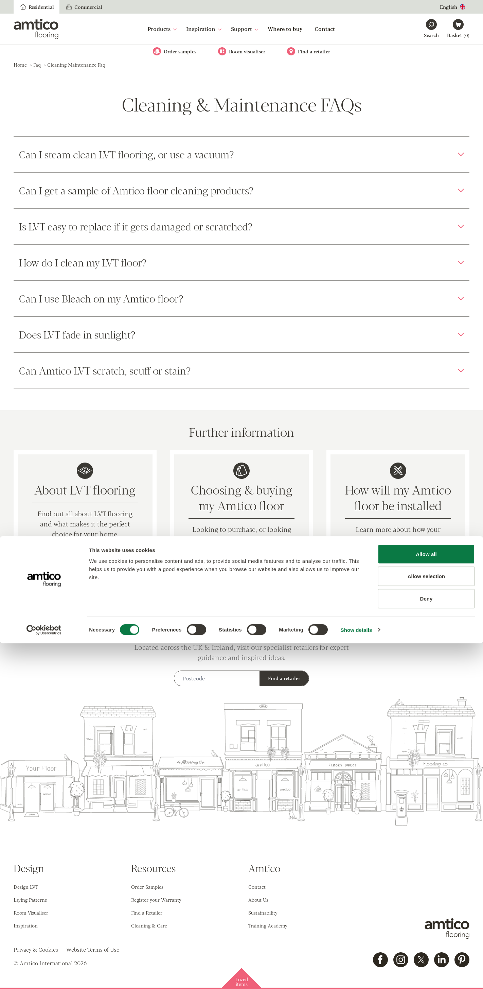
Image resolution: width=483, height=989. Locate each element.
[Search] (431, 29)
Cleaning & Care (149, 925)
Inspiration (203, 29)
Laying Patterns (30, 899)
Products (162, 29)
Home (20, 64)
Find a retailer (284, 678)
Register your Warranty (156, 899)
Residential (36, 7)
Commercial (83, 7)
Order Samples (147, 886)
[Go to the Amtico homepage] (36, 29)
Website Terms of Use (92, 949)
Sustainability (263, 912)
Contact (325, 29)
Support (244, 29)
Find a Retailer (146, 912)
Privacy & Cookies (36, 949)
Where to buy (285, 29)
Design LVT (26, 886)
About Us (258, 899)
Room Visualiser (31, 912)
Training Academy (267, 925)
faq (37, 64)
